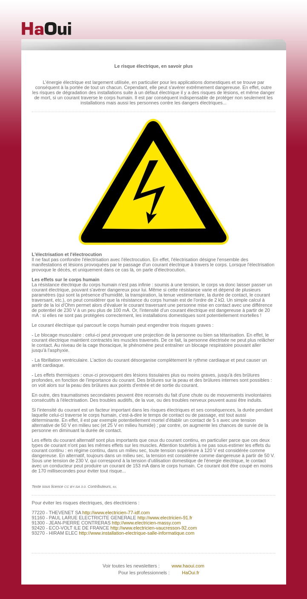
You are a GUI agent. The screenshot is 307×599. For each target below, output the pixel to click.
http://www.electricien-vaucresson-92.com (153, 527)
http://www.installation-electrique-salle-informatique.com (136, 533)
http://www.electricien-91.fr (165, 517)
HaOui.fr (190, 572)
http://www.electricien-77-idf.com (115, 512)
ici (114, 487)
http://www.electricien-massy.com (146, 522)
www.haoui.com (187, 565)
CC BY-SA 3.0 (75, 487)
